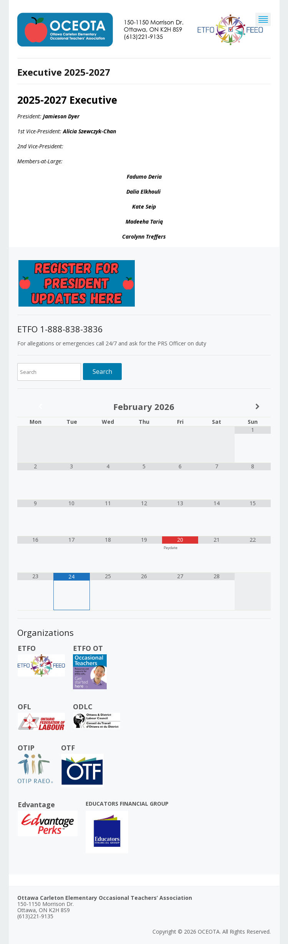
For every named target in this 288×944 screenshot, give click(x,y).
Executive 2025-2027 (63, 72)
